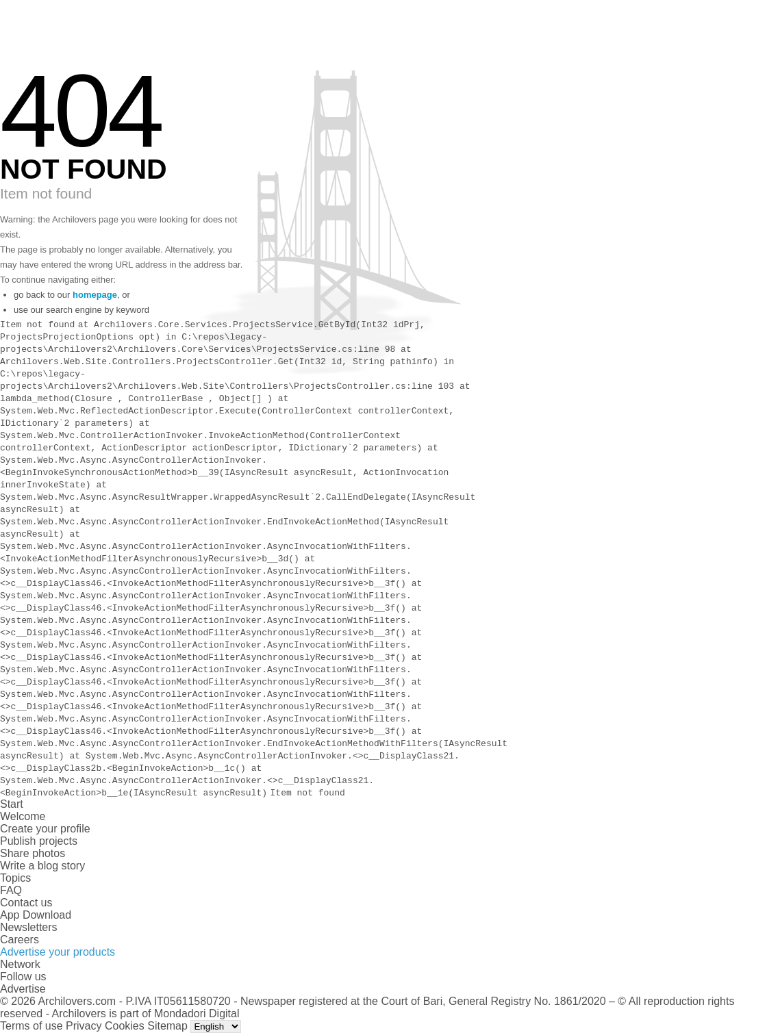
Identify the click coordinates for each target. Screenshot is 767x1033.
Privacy (83, 1026)
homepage (95, 295)
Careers (19, 939)
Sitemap (167, 1026)
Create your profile (45, 828)
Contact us (26, 902)
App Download (35, 915)
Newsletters (29, 927)
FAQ (11, 890)
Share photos (32, 853)
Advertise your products (57, 952)
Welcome (22, 816)
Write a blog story (42, 865)
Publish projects (38, 841)
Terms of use (31, 1026)
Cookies (124, 1026)
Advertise (23, 989)
